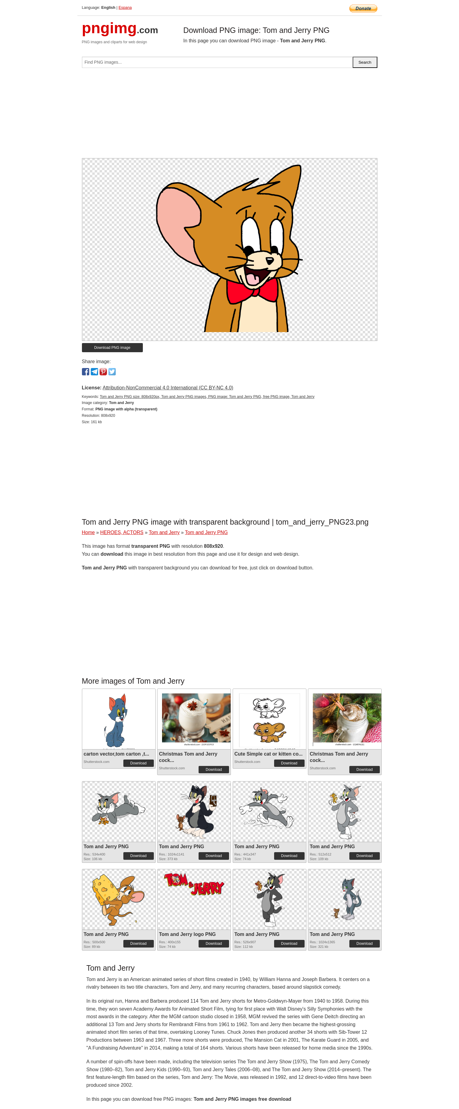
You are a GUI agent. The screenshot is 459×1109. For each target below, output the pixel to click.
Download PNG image (112, 347)
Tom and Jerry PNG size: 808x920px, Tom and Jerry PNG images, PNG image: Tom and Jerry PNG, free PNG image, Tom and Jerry (207, 397)
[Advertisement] (229, 115)
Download (138, 763)
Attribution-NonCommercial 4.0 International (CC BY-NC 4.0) (168, 387)
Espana (125, 7)
